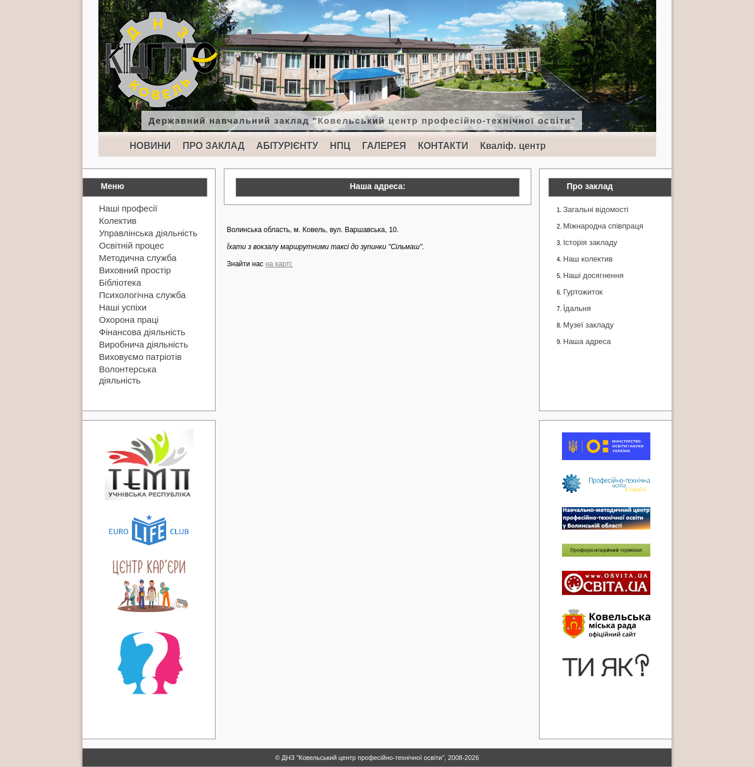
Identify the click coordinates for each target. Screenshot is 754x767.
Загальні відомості (596, 209)
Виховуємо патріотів (140, 357)
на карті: (279, 264)
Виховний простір (135, 270)
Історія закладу (590, 242)
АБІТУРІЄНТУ (287, 146)
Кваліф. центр (513, 146)
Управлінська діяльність (148, 233)
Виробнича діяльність (143, 344)
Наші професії (128, 208)
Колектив (118, 221)
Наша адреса (587, 341)
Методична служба (138, 258)
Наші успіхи (123, 307)
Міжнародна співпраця (603, 225)
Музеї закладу (588, 324)
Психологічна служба (142, 295)
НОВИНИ (150, 146)
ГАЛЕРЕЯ (384, 146)
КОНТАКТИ (443, 146)
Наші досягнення (593, 275)
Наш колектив (588, 258)
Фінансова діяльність (142, 332)
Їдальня (577, 308)
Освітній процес (131, 245)
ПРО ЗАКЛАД (213, 146)
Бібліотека (120, 282)
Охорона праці (128, 320)
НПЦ (340, 146)
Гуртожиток (583, 291)
